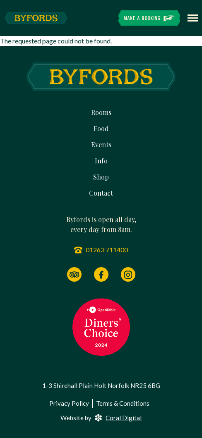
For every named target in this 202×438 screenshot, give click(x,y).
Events (101, 144)
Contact (101, 193)
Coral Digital (118, 417)
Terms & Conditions (122, 403)
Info (101, 160)
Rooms (101, 112)
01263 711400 (107, 250)
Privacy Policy (69, 403)
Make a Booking (141, 18)
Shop (101, 176)
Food (101, 128)
